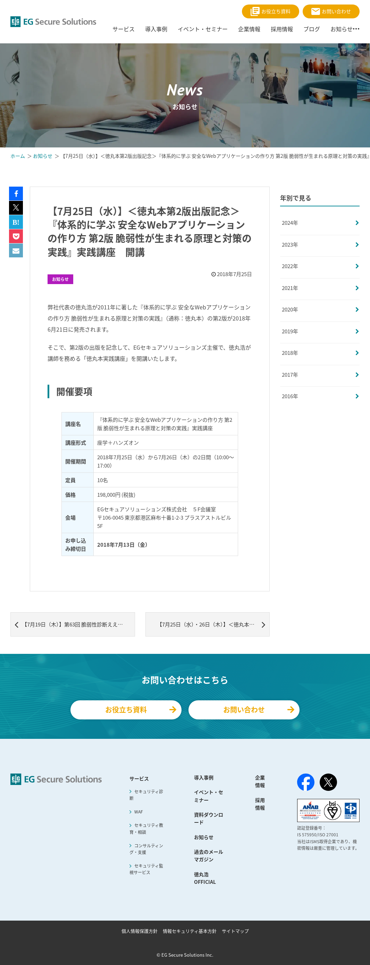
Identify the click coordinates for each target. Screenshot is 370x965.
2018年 (290, 353)
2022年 (290, 266)
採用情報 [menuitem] (282, 29)
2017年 (290, 374)
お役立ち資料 (271, 11)
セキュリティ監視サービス (146, 869)
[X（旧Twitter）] (328, 782)
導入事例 (203, 777)
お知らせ (60, 279)
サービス (139, 778)
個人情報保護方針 (139, 931)
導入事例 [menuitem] (156, 29)
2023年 (290, 244)
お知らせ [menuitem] (341, 29)
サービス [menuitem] (123, 29)
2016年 (290, 396)
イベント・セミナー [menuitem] (203, 29)
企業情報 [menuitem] (249, 29)
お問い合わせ (331, 11)
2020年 (290, 309)
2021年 (290, 288)
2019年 (290, 331)
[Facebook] (305, 784)
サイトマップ (235, 931)
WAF (138, 812)
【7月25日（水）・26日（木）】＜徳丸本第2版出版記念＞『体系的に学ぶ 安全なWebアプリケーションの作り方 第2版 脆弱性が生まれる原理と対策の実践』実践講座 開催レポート (213, 624)
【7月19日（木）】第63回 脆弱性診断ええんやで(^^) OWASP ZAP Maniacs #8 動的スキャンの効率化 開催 (75, 624)
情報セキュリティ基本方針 (190, 931)
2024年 (290, 223)
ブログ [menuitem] (311, 29)
